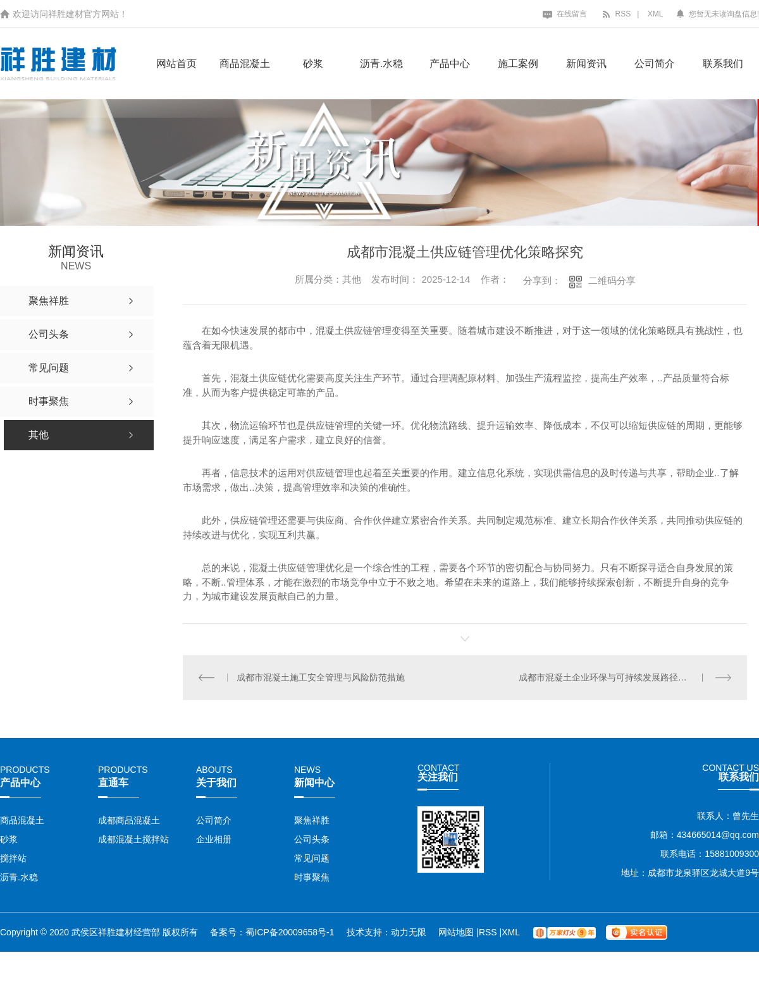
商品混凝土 (244, 63)
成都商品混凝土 (129, 820)
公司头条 (312, 839)
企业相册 (213, 839)
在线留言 (564, 13)
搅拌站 (13, 858)
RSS (616, 13)
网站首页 (176, 63)
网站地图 (457, 931)
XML (655, 13)
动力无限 (408, 931)
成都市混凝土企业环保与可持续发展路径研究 (607, 677)
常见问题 (312, 858)
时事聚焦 (312, 877)
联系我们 (723, 63)
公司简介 (654, 63)
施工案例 (518, 63)
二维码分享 (612, 280)
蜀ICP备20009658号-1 (289, 931)
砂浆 (313, 63)
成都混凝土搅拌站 (133, 839)
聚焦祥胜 (312, 820)
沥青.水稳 (381, 63)
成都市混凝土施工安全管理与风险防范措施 (321, 677)
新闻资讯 (586, 63)
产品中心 (449, 63)
